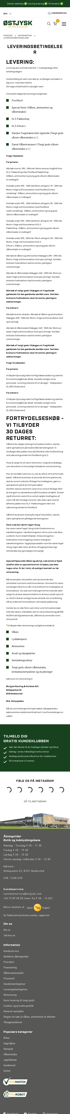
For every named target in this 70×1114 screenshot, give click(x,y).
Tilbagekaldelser (12, 1075)
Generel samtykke (13, 1064)
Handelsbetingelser (14, 1037)
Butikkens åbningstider (16, 1009)
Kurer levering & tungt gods (18, 1053)
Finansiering (10, 1020)
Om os (6, 983)
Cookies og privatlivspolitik (18, 1059)
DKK (5, 13)
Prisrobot (8, 1015)
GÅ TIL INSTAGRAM (35, 801)
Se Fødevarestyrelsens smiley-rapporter (26, 968)
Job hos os (9, 988)
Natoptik (8, 1102)
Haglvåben (9, 1096)
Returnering (10, 1048)
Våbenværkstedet (13, 1026)
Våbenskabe (10, 1107)
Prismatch (9, 1031)
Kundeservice (57, 13)
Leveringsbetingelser (15, 1042)
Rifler (6, 1091)
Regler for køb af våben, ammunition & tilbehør (29, 1070)
